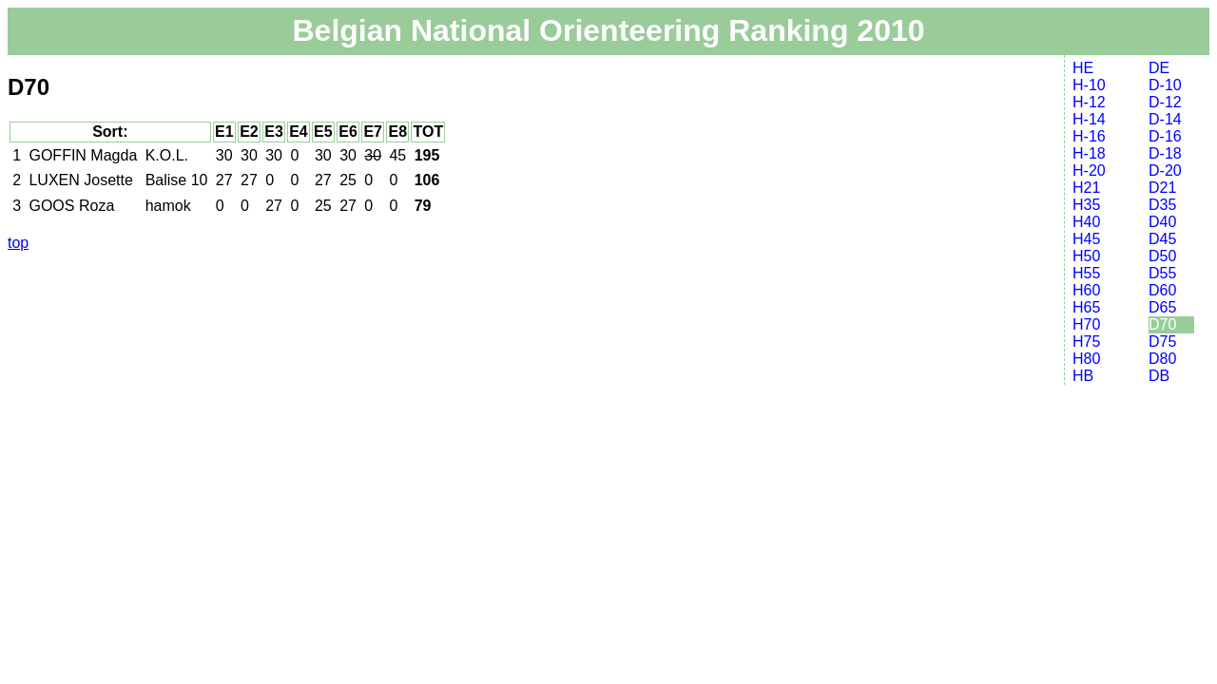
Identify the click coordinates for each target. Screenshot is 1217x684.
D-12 (1165, 102)
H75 (1086, 341)
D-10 (1165, 85)
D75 (1162, 341)
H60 (1086, 290)
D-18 (1165, 153)
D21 (1162, 188)
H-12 (1089, 102)
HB (1082, 376)
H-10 (1089, 85)
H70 (1086, 324)
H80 (1086, 359)
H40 (1086, 222)
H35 (1086, 205)
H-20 (1089, 170)
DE (1159, 68)
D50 (1162, 256)
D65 (1162, 307)
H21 (1086, 188)
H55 (1086, 273)
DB (1159, 376)
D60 (1162, 290)
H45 (1086, 239)
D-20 (1165, 170)
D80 (1162, 359)
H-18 (1089, 153)
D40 (1162, 222)
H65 (1086, 307)
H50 (1086, 256)
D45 (1162, 239)
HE (1082, 68)
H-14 (1089, 119)
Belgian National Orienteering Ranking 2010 (608, 30)
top (18, 243)
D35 (1162, 205)
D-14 (1165, 119)
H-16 (1089, 136)
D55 (1162, 273)
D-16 (1165, 136)
